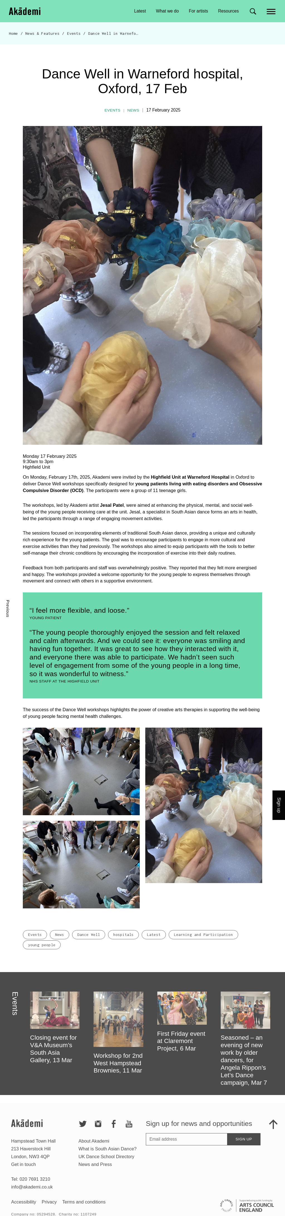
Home (13, 33)
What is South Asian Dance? (107, 1155)
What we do (167, 11)
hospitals (123, 941)
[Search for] (252, 11)
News (133, 110)
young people (41, 951)
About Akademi (93, 1147)
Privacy (49, 1208)
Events (74, 33)
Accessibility (23, 1208)
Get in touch (23, 1170)
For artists (198, 11)
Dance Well (88, 941)
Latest (140, 11)
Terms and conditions (84, 1208)
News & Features (42, 33)
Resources (228, 11)
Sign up (243, 1145)
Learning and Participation (203, 941)
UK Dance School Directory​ (106, 1162)
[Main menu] (271, 11)
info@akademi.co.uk (32, 1193)
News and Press (95, 1170)
